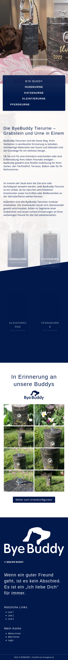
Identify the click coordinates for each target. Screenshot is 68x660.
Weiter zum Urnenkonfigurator (34, 499)
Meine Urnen (14, 633)
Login (10, 640)
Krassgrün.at (48, 657)
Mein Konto (13, 636)
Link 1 (11, 612)
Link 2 (11, 615)
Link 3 (11, 618)
